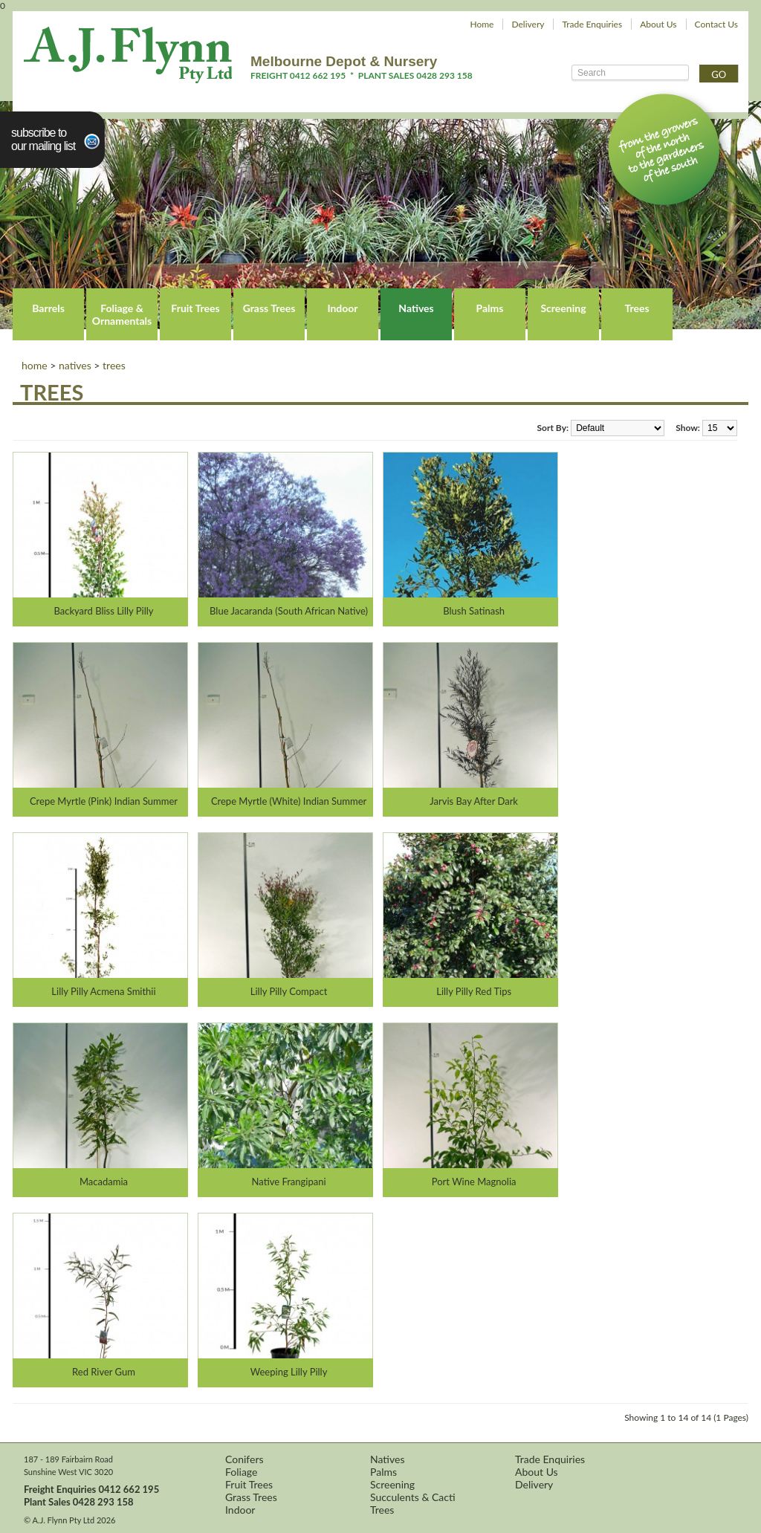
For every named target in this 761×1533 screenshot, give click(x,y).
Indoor (342, 308)
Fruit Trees (195, 308)
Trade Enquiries (592, 24)
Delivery (527, 24)
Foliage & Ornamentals (122, 314)
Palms (490, 308)
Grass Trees (269, 308)
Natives (415, 308)
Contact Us (716, 24)
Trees (636, 308)
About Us (658, 24)
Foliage (241, 1471)
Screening (563, 308)
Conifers (244, 1459)
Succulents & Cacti (413, 1497)
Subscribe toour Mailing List (43, 139)
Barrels (48, 308)
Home (481, 24)
